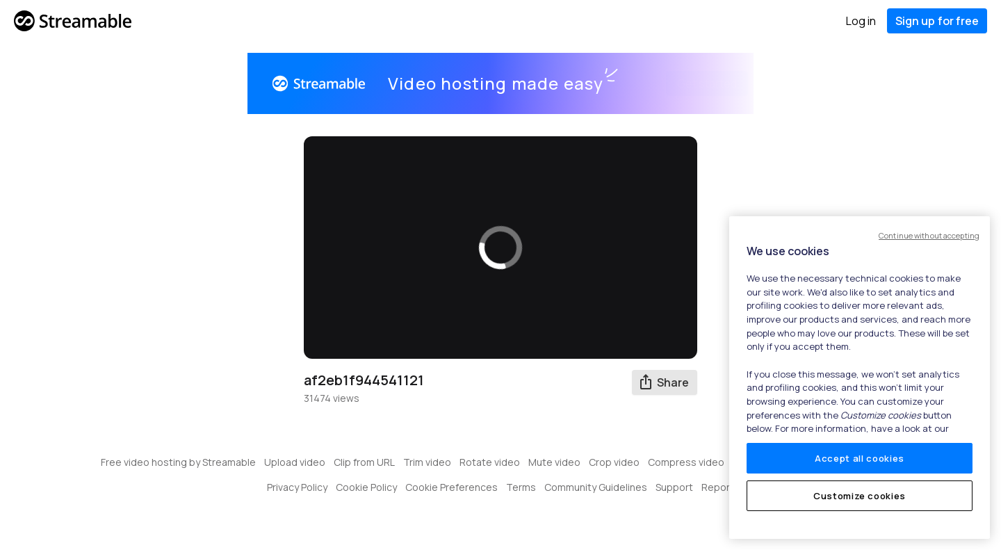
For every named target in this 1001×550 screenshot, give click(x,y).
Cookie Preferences (451, 487)
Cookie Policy (366, 487)
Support (674, 487)
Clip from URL (364, 462)
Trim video (427, 462)
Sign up (937, 21)
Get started (690, 83)
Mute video (554, 462)
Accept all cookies (859, 458)
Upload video (294, 462)
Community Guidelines (595, 487)
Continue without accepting (929, 235)
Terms (521, 487)
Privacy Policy (297, 487)
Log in (861, 21)
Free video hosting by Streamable (178, 462)
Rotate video (489, 462)
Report (717, 487)
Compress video (686, 462)
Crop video (614, 462)
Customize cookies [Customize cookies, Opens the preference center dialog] (859, 496)
